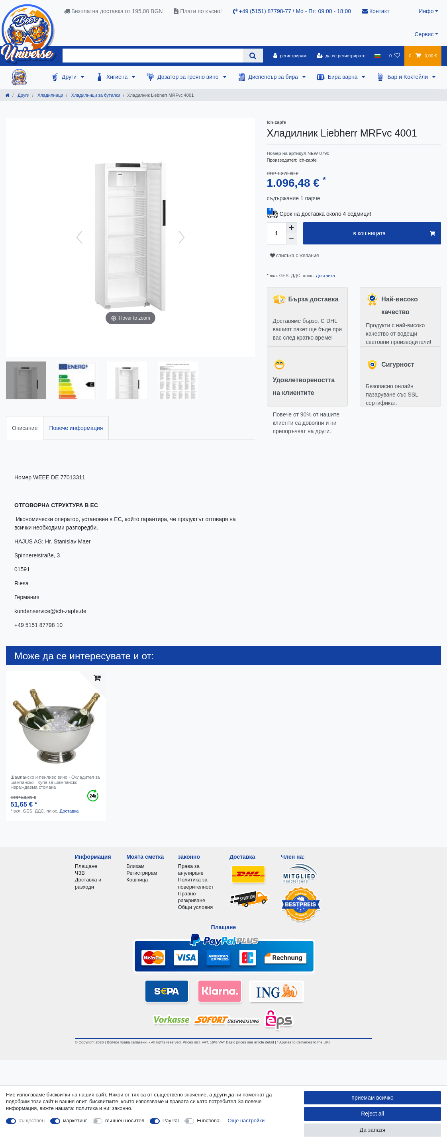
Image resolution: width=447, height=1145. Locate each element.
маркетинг (75, 1121)
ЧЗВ (80, 873)
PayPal (171, 1121)
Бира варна (343, 77)
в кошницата (394, 233)
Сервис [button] (423, 34)
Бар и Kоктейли (408, 77)
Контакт (375, 11)
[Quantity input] (276, 233)
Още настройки (246, 1121)
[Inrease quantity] (291, 227)
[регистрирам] (290, 56)
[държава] (377, 56)
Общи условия (195, 907)
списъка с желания (294, 255)
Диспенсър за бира (274, 77)
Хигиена (117, 77)
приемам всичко (372, 1097)
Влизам (135, 866)
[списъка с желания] (394, 56)
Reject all (372, 1113)
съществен (32, 1121)
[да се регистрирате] (341, 56)
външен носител (124, 1121)
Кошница (137, 880)
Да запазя (373, 1130)
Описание (24, 428)
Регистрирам (141, 873)
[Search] (253, 56)
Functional (209, 1121)
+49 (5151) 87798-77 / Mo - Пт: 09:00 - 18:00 (292, 11)
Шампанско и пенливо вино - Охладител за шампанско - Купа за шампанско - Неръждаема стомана (55, 782)
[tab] (24, 428)
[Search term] (153, 56)
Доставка (325, 275)
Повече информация (76, 428)
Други (70, 77)
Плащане (86, 866)
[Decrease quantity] (291, 238)
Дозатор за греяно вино (188, 77)
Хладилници (49, 95)
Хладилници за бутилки (95, 95)
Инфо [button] (426, 11)
